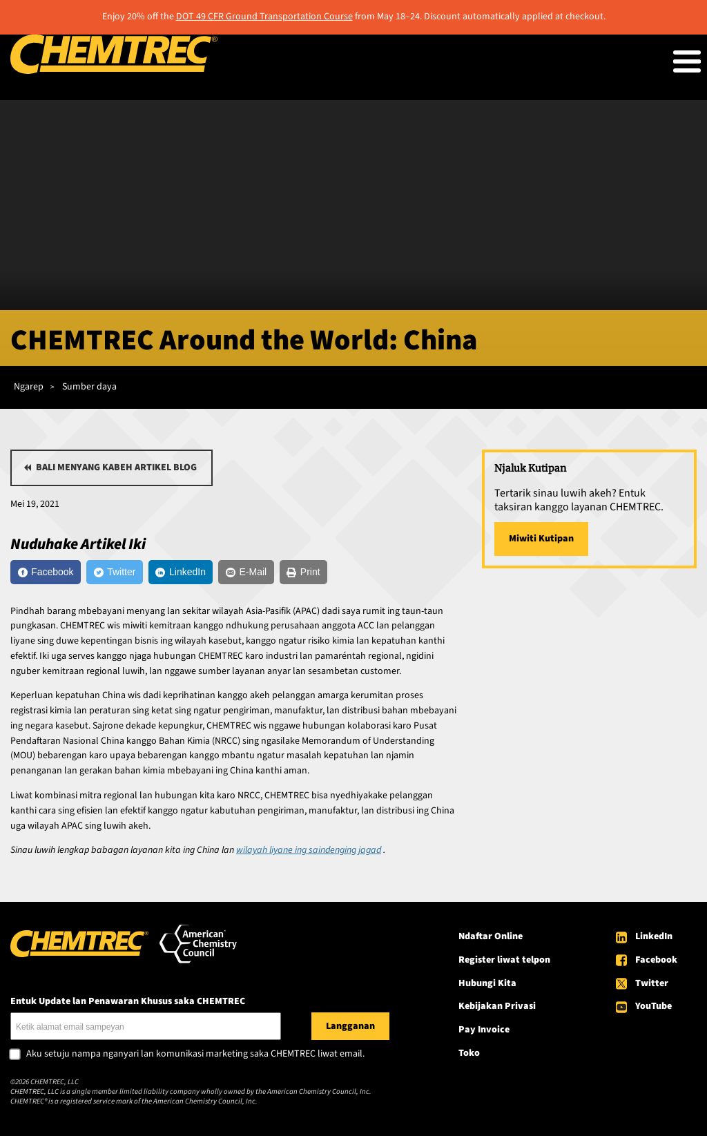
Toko (469, 1053)
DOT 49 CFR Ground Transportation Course (264, 16)
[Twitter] (114, 572)
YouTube (653, 1006)
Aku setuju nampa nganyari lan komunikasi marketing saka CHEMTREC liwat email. (195, 1054)
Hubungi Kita (487, 983)
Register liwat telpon (504, 960)
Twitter (651, 983)
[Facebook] (45, 572)
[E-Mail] (245, 572)
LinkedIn (653, 936)
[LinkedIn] (180, 572)
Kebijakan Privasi (497, 1006)
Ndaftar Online (490, 936)
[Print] (303, 572)
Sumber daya (89, 387)
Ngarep (28, 387)
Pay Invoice (484, 1030)
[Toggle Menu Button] (687, 61)
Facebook (656, 960)
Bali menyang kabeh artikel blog (116, 467)
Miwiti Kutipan (541, 539)
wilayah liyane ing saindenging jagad (308, 850)
